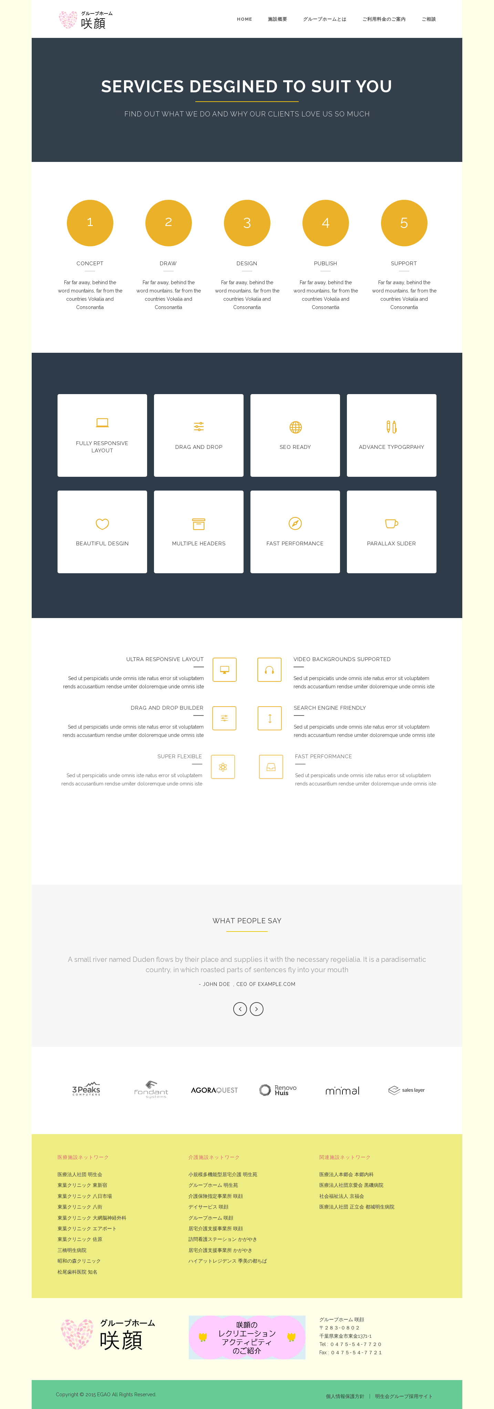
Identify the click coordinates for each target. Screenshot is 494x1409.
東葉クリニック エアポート (87, 1228)
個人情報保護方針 (345, 1396)
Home (244, 19)
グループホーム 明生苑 (213, 1185)
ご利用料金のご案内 (384, 19)
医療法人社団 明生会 (80, 1174)
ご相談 (429, 19)
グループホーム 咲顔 (210, 1218)
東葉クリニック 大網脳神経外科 (92, 1218)
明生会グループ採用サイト (404, 1396)
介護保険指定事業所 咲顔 (215, 1196)
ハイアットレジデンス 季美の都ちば (227, 1261)
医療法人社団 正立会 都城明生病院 (356, 1207)
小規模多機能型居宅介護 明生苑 (222, 1174)
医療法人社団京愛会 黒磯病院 (351, 1185)
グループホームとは (325, 19)
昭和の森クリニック (79, 1261)
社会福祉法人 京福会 (341, 1196)
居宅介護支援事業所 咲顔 (215, 1228)
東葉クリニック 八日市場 (85, 1196)
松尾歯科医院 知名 (77, 1272)
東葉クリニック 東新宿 (82, 1185)
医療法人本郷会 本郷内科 (346, 1174)
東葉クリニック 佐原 (80, 1239)
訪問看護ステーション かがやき (222, 1239)
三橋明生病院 (72, 1250)
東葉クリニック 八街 (80, 1207)
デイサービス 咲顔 (208, 1207)
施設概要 (277, 19)
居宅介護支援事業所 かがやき (220, 1250)
